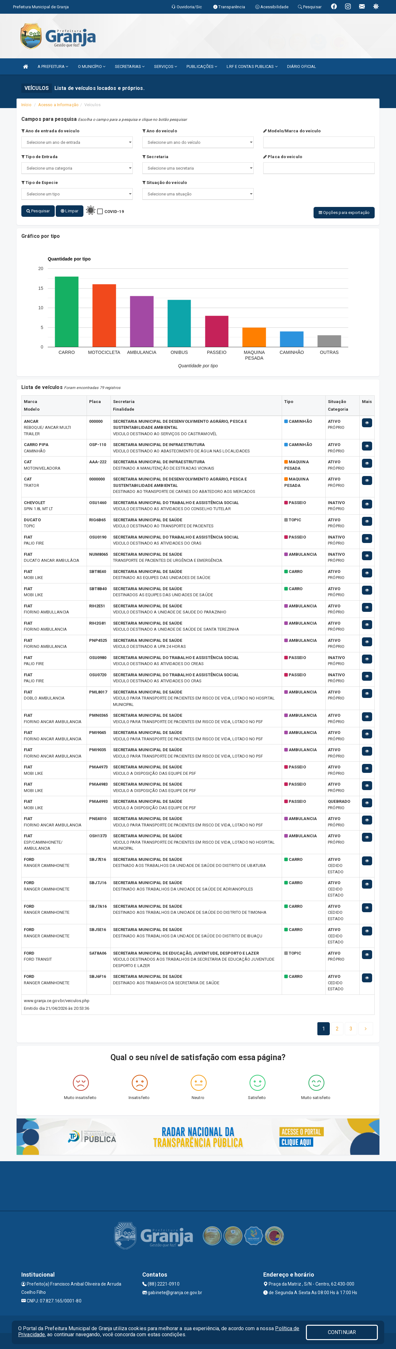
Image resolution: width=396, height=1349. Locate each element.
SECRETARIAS (130, 66)
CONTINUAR (342, 1332)
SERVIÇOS (165, 66)
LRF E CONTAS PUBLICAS (252, 66)
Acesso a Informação (58, 104)
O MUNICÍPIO (91, 66)
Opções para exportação (344, 212)
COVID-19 (114, 211)
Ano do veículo (159, 130)
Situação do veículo (164, 182)
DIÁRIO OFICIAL (301, 66)
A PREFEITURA (53, 66)
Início (26, 104)
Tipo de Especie (39, 182)
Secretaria (155, 156)
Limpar (69, 211)
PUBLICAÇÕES (202, 66)
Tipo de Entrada (39, 156)
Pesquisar (38, 211)
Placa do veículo (282, 156)
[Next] (351, 1029)
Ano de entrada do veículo (50, 130)
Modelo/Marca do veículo (292, 130)
